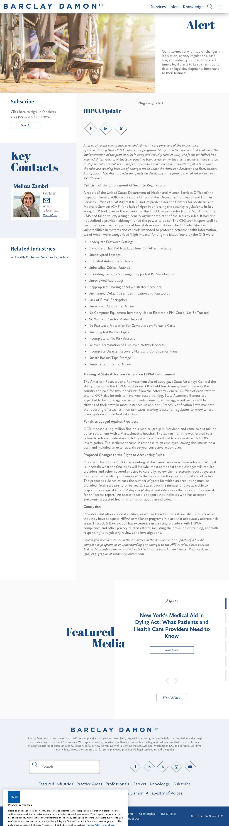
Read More (50, 215)
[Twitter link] (121, 128)
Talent (174, 6)
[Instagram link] (176, 767)
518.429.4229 (51, 210)
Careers (139, 783)
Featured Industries (55, 783)
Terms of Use (131, 818)
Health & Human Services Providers (41, 257)
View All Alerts (172, 697)
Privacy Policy (168, 813)
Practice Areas (89, 783)
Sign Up (25, 125)
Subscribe (182, 783)
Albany (47, 206)
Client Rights (147, 813)
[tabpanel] (171, 626)
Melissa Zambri (30, 186)
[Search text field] (68, 766)
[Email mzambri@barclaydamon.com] (51, 201)
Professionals (117, 783)
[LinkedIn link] (105, 128)
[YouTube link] (190, 767)
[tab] (225, 603)
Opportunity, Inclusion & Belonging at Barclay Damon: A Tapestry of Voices (114, 793)
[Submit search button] (34, 764)
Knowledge (193, 6)
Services (158, 6)
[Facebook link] (90, 128)
